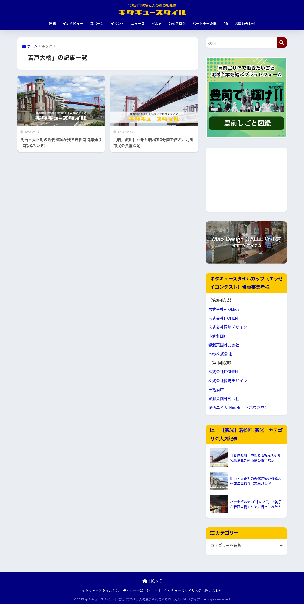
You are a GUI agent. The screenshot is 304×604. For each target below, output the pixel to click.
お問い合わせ (245, 23)
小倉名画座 (218, 336)
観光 (259, 430)
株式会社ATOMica (223, 309)
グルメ (156, 23)
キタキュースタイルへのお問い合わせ (193, 590)
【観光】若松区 (236, 430)
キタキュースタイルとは (100, 590)
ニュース (138, 23)
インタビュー (73, 23)
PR (225, 23)
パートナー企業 (205, 23)
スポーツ (97, 23)
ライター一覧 (133, 590)
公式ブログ (177, 23)
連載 (52, 23)
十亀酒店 (216, 389)
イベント (117, 23)
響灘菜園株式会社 (223, 345)
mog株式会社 (220, 353)
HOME (152, 581)
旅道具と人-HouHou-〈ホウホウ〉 (238, 407)
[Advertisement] (246, 180)
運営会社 (154, 590)
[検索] (282, 42)
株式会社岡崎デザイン (227, 327)
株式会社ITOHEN (223, 318)
